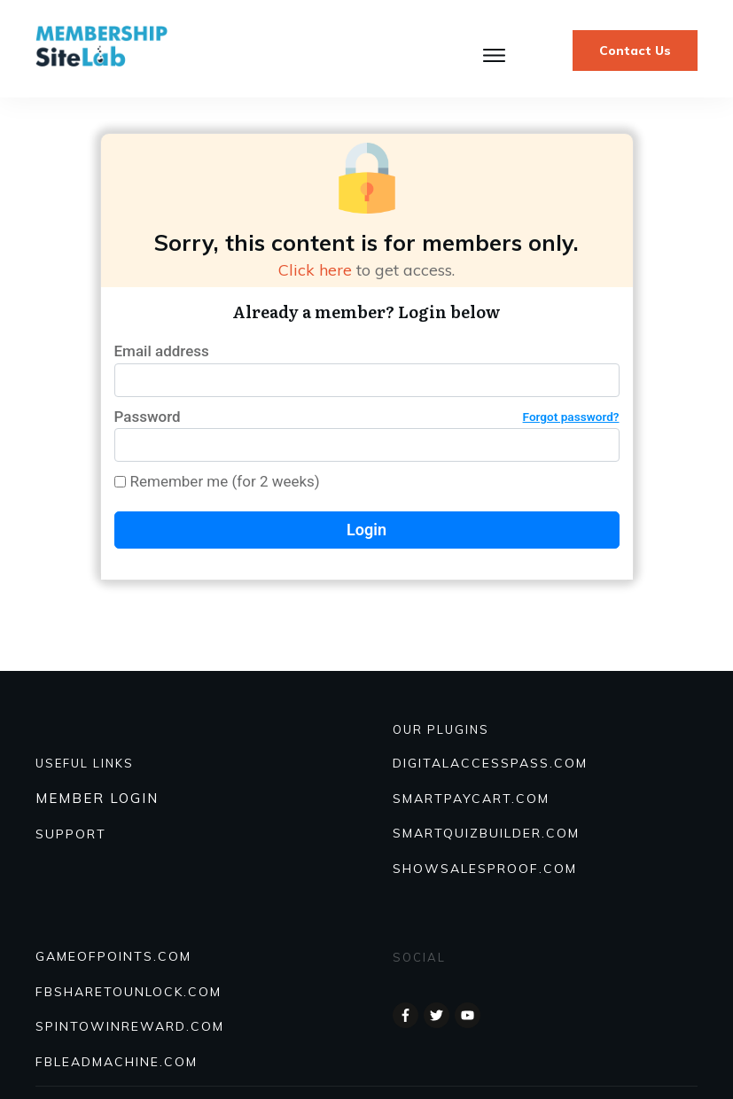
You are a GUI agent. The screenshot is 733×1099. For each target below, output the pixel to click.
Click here (315, 270)
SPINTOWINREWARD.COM (129, 1026)
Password (367, 417)
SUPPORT (70, 834)
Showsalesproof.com (485, 869)
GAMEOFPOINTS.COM (113, 956)
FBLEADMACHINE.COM (116, 1062)
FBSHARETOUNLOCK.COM (128, 992)
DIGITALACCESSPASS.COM (490, 763)
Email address (161, 351)
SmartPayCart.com (471, 799)
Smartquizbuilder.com (486, 833)
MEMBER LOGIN (97, 798)
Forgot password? (571, 416)
